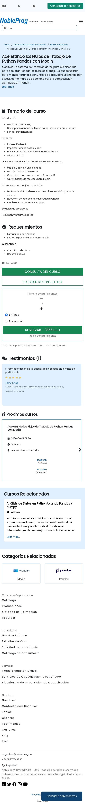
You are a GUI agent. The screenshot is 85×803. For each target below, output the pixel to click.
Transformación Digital (19, 671)
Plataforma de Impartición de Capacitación (35, 682)
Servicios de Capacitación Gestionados (32, 677)
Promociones (12, 606)
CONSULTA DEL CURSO (42, 271)
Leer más (8, 87)
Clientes (8, 718)
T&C (5, 741)
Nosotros (9, 700)
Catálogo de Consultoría (21, 653)
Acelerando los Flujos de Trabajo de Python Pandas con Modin (38, 48)
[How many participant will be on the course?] (42, 303)
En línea (14, 315)
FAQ (5, 735)
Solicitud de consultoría (20, 647)
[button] (79, 450)
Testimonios (11, 724)
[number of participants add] (42, 309)
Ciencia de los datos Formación (30, 44)
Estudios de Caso (15, 641)
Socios (7, 712)
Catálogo (9, 600)
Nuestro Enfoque (14, 635)
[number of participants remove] (42, 298)
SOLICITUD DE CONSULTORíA (42, 282)
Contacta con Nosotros (65, 6)
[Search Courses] (39, 28)
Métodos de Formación (19, 612)
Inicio (6, 44)
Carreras (9, 730)
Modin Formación (59, 44)
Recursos (9, 618)
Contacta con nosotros (62, 796)
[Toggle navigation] (81, 21)
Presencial (15, 321)
